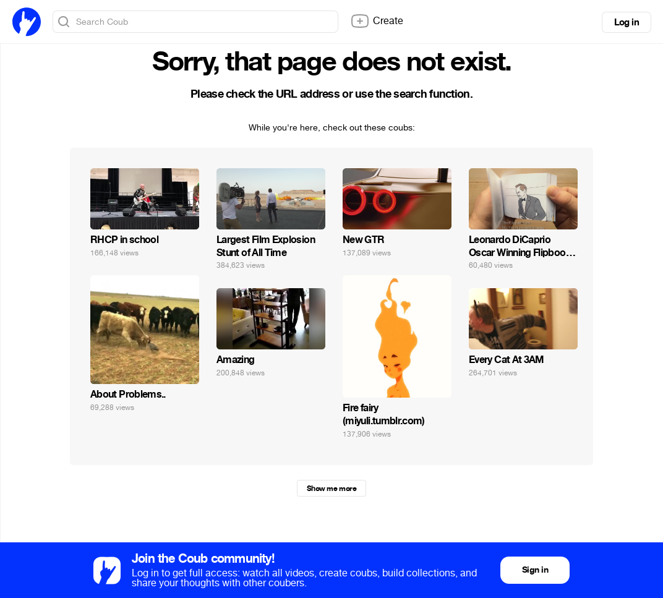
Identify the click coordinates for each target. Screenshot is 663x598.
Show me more (331, 488)
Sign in (535, 570)
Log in (626, 22)
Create (376, 21)
